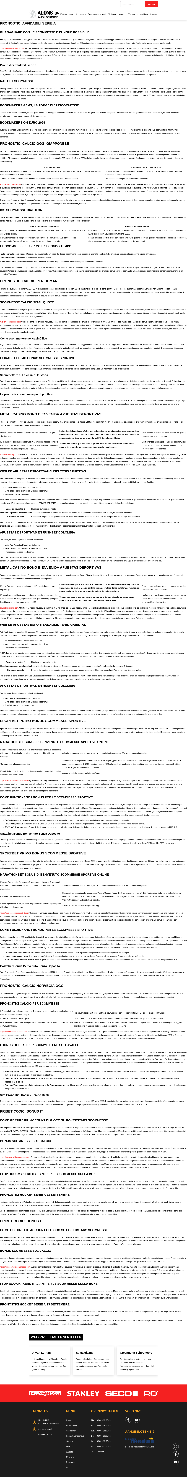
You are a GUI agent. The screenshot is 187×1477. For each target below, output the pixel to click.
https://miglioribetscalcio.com (12, 48)
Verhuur (112, 14)
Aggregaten (81, 14)
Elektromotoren (66, 14)
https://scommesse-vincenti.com (13, 1032)
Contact (153, 14)
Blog (68, 1467)
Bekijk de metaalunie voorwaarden (139, 1447)
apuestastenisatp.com (9, 455)
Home (68, 1420)
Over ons (70, 1457)
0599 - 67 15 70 (45, 1434)
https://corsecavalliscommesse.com (15, 1157)
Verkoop (122, 14)
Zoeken (151, 4)
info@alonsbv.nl (45, 1429)
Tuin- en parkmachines (138, 14)
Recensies (70, 1462)
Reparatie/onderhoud (97, 14)
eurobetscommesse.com (10, 184)
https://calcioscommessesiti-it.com (14, 781)
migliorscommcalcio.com (10, 322)
